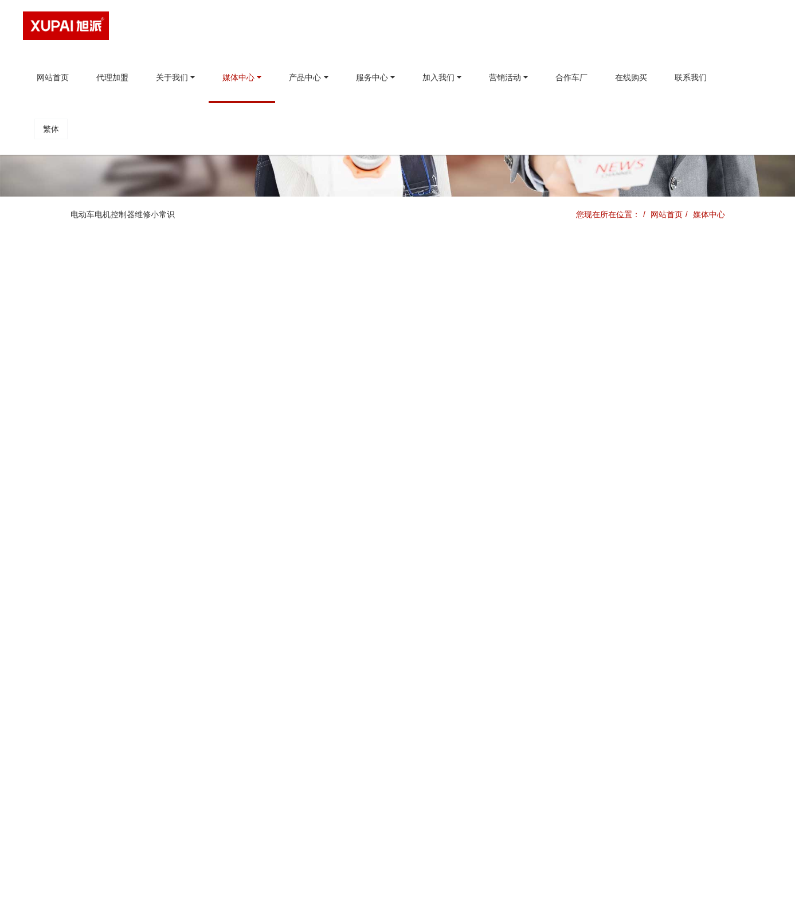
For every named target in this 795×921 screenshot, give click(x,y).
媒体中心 (709, 214)
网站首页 (53, 77)
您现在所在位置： (608, 214)
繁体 (51, 129)
